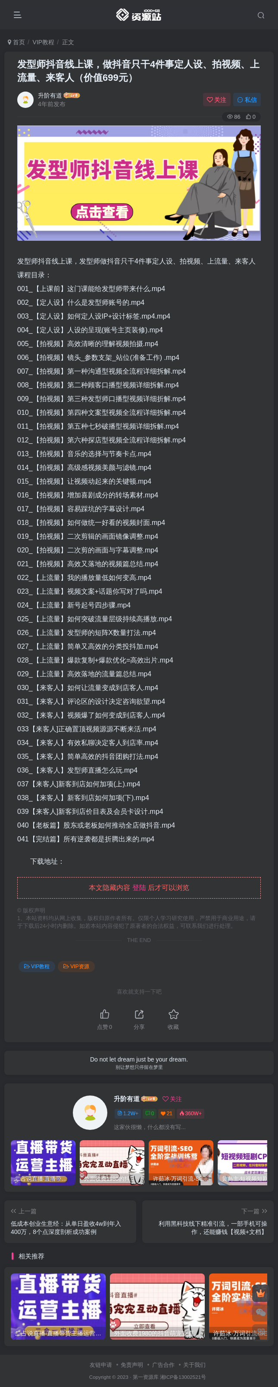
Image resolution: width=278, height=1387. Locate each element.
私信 (247, 99)
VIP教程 (44, 42)
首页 (16, 42)
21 (166, 1114)
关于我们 (194, 1365)
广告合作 (163, 1365)
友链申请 (101, 1365)
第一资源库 (146, 1377)
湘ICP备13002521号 (183, 1377)
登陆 (139, 887)
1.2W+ (127, 1114)
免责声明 (132, 1365)
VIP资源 (76, 967)
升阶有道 (50, 95)
